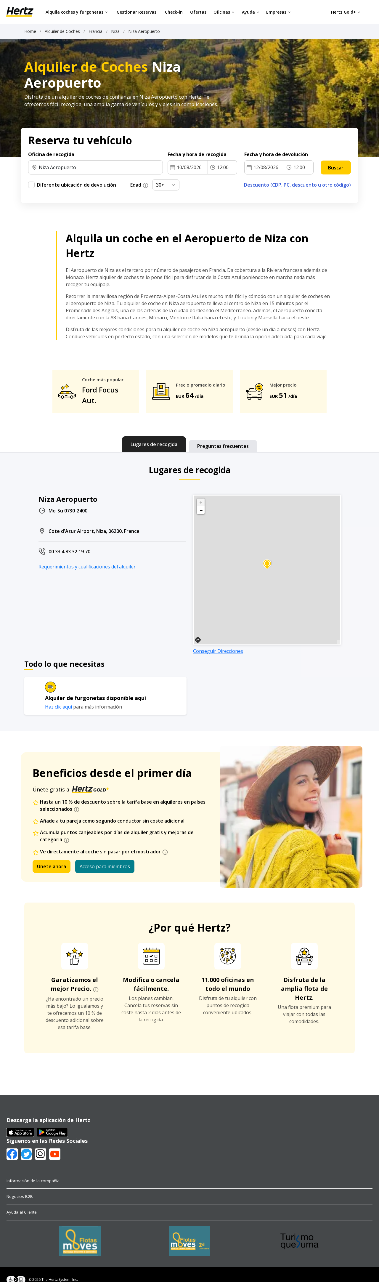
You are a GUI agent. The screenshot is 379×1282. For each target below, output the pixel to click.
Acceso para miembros (105, 866)
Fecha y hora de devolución (276, 154)
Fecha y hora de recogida (197, 154)
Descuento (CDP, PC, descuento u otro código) (297, 185)
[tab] (154, 444)
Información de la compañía (33, 1180)
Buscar (335, 167)
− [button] (201, 510)
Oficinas (224, 12)
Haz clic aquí (58, 707)
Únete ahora (51, 866)
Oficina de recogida (51, 154)
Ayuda (250, 12)
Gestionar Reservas (136, 12)
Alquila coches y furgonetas (77, 12)
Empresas (278, 12)
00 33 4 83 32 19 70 (69, 551)
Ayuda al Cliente (22, 1212)
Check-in (174, 12)
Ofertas (198, 12)
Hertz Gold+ (345, 12)
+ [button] (201, 502)
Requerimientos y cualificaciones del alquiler (87, 566)
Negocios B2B (20, 1196)
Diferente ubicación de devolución (76, 185)
